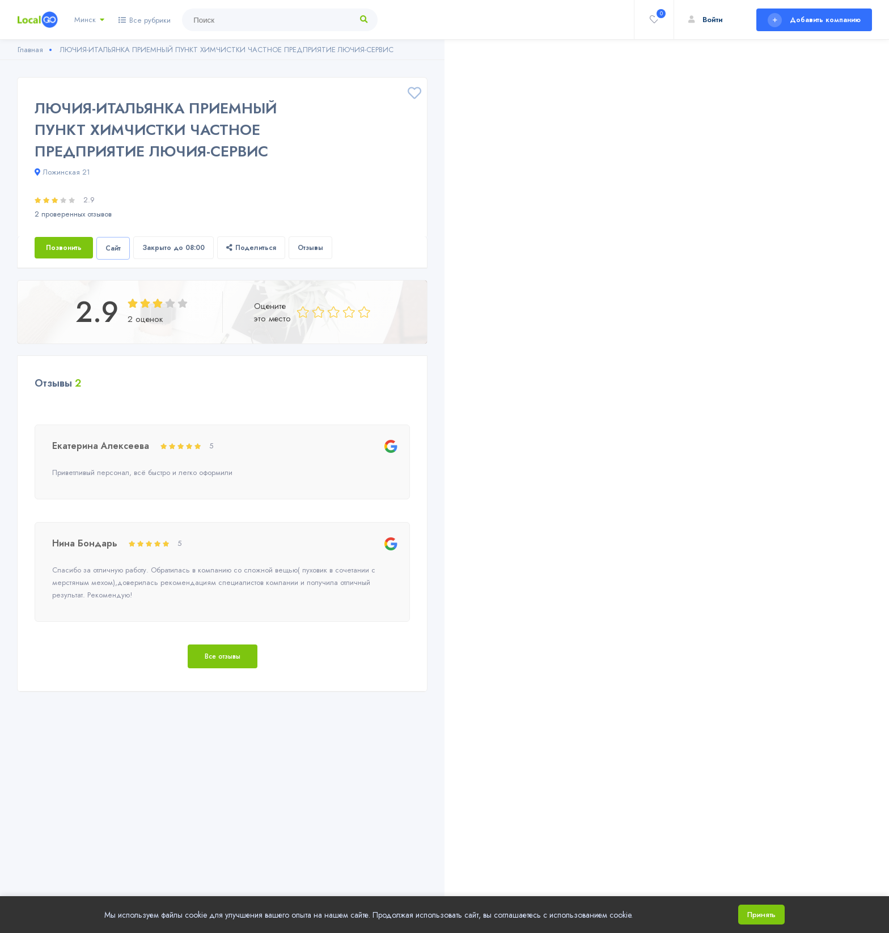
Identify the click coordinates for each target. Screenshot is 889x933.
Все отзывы (222, 656)
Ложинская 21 (62, 172)
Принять (761, 914)
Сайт (113, 248)
